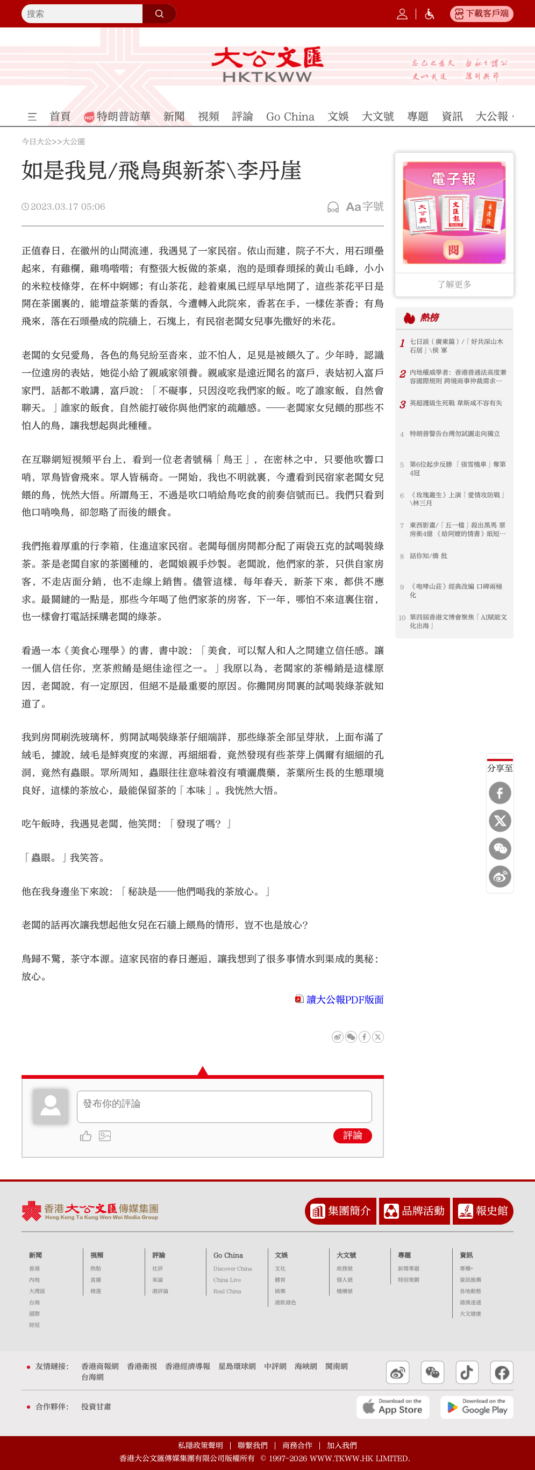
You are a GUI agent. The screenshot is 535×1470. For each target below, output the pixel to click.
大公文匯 (267, 64)
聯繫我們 (253, 1445)
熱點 (95, 1269)
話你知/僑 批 (428, 556)
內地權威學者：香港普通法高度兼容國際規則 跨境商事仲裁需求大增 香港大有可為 (458, 377)
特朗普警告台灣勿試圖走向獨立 (455, 434)
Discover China (232, 1269)
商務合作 (297, 1445)
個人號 (345, 1280)
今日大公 (37, 142)
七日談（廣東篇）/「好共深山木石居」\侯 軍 (456, 346)
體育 (280, 1280)
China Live (227, 1280)
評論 (352, 1135)
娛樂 (280, 1291)
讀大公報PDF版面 (345, 1000)
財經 (34, 1325)
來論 (157, 1280)
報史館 (492, 1211)
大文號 (346, 1255)
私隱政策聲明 (200, 1445)
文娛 (281, 1255)
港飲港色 (285, 1302)
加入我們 (342, 1445)
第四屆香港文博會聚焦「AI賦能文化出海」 (458, 622)
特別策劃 (408, 1280)
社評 (157, 1269)
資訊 (466, 1255)
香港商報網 (100, 1366)
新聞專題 (408, 1269)
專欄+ (466, 1269)
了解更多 (454, 284)
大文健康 (470, 1314)
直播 (95, 1280)
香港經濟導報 (187, 1366)
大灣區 (37, 1291)
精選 (95, 1291)
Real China (227, 1291)
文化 (280, 1269)
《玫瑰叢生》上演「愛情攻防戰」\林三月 (458, 500)
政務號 (345, 1269)
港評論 (160, 1291)
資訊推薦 (470, 1280)
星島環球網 (237, 1366)
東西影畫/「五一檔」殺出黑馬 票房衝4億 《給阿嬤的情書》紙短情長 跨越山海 (458, 530)
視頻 (96, 1255)
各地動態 (470, 1291)
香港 (34, 1269)
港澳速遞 (470, 1302)
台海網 (92, 1377)
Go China (228, 1255)
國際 (34, 1314)
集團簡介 (349, 1211)
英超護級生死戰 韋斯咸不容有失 (456, 403)
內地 (34, 1280)
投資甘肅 (96, 1407)
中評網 (275, 1366)
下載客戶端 (487, 13)
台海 (34, 1302)
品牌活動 (423, 1211)
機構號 (345, 1291)
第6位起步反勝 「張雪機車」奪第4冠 (458, 469)
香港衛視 (142, 1366)
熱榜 (429, 318)
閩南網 (336, 1366)
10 (401, 617)
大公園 (73, 142)
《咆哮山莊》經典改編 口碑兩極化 (456, 591)
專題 (404, 1255)
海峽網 (306, 1366)
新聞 (35, 1255)
